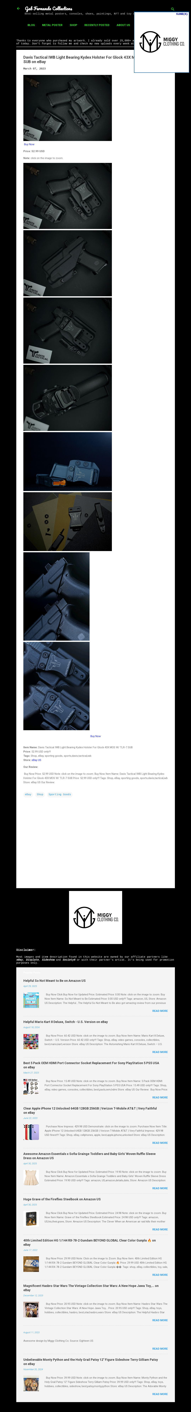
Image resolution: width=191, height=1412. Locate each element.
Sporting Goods (60, 794)
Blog (31, 25)
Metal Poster (52, 25)
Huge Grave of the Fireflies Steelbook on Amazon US (62, 1199)
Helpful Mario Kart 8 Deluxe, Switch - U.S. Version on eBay (65, 1022)
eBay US (36, 760)
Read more (160, 1011)
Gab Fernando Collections (48, 8)
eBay (28, 794)
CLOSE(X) (181, 14)
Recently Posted (96, 25)
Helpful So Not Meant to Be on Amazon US (54, 980)
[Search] (173, 9)
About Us (123, 25)
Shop (73, 25)
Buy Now (29, 144)
